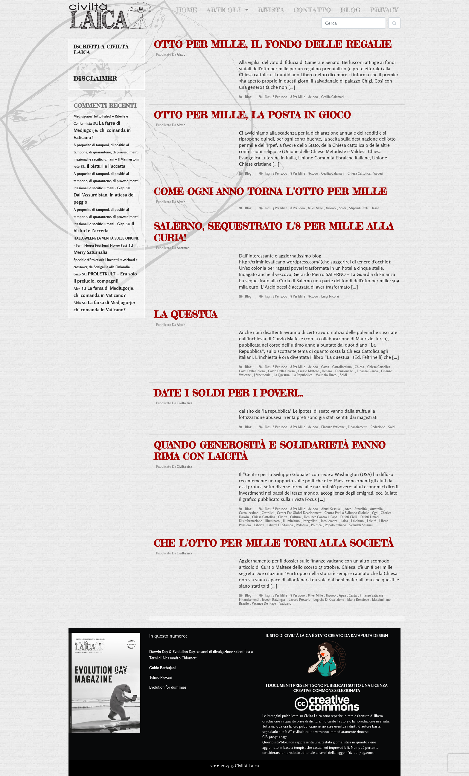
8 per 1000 (280, 97)
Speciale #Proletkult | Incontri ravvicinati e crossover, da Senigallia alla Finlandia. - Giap (106, 266)
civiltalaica (184, 403)
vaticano (285, 603)
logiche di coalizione (328, 599)
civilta (282, 517)
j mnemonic (262, 375)
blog (248, 97)
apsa (342, 595)
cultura (295, 517)
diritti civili (348, 517)
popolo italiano (335, 525)
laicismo (357, 521)
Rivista (271, 10)
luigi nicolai (330, 296)
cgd (374, 513)
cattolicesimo (342, 367)
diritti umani (369, 517)
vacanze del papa (264, 603)
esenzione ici (344, 371)
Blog (350, 10)
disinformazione (250, 521)
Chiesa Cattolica (359, 173)
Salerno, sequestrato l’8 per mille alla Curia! (273, 231)
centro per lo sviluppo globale (347, 513)
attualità (360, 509)
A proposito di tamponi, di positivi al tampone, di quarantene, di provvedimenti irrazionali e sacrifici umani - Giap (106, 180)
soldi (342, 208)
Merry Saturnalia (90, 252)
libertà (259, 525)
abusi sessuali (331, 509)
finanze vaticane (333, 427)
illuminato (272, 521)
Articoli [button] (225, 10)
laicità (371, 521)
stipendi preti (358, 208)
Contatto (312, 10)
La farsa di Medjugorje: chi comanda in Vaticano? (102, 130)
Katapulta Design (369, 635)
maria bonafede (358, 599)
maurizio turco (326, 375)
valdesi (378, 173)
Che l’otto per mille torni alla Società (273, 543)
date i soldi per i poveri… (228, 393)
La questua (185, 314)
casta (325, 367)
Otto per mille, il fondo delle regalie (273, 44)
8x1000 (313, 97)
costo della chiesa (281, 371)
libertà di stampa (280, 525)
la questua (282, 375)
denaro (327, 371)
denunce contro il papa (320, 517)
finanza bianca (367, 371)
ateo (348, 509)
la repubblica (302, 375)
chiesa (359, 367)
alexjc (181, 54)
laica (344, 521)
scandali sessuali (361, 525)
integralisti (310, 521)
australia (376, 509)
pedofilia (302, 525)
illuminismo (291, 521)
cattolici (268, 513)
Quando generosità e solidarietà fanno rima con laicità (270, 450)
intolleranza (329, 521)
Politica (316, 525)
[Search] (353, 23)
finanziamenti (358, 427)
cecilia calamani (332, 97)
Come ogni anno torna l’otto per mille (270, 191)
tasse (375, 208)
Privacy (384, 10)
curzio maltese (308, 371)
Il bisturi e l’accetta (106, 166)
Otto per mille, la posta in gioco (252, 115)
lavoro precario (299, 599)
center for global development (299, 513)
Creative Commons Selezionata (326, 690)
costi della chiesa (252, 371)
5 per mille (280, 208)
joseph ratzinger (273, 599)
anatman (183, 248)
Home (188, 9)
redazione (378, 427)
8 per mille (297, 97)
